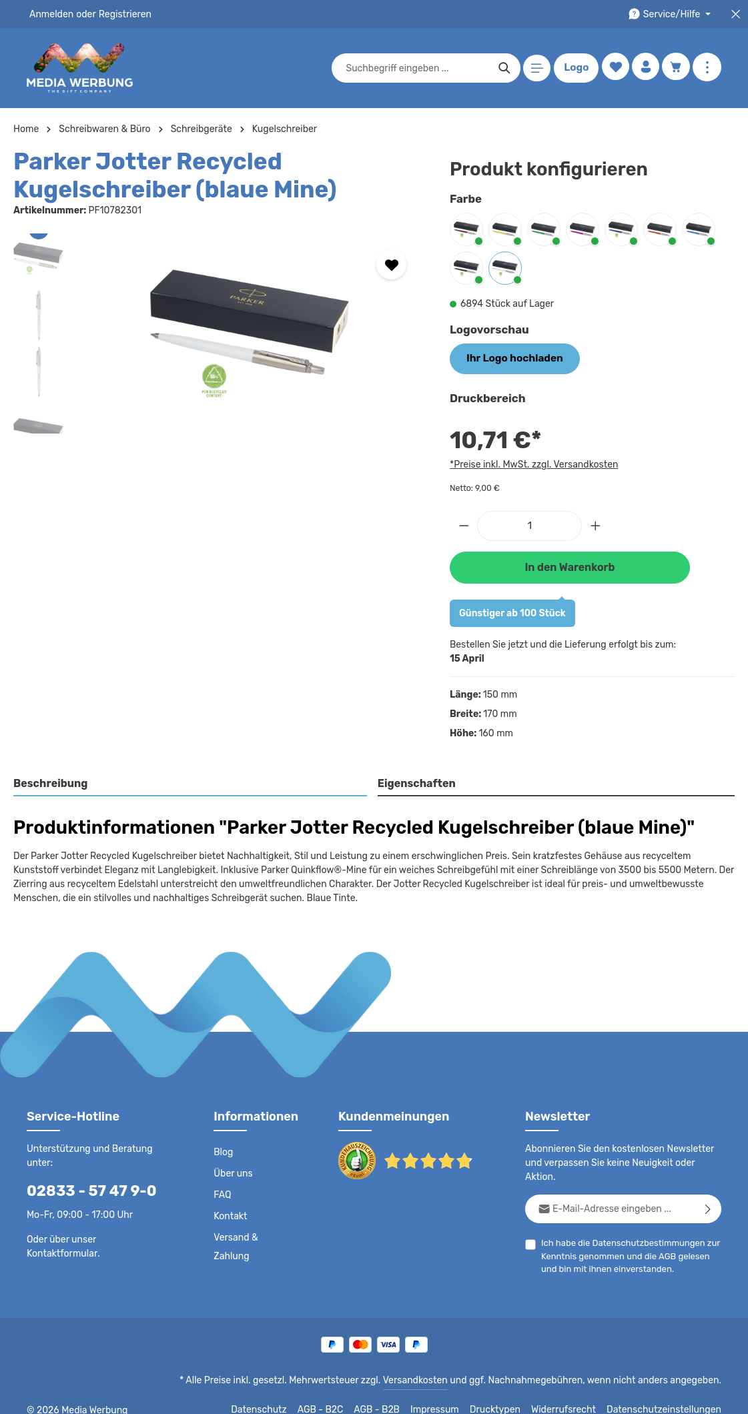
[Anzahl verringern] (464, 524)
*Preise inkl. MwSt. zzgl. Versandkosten (532, 463)
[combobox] (415, 68)
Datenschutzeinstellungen (668, 1394)
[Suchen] (502, 68)
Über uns (233, 1171)
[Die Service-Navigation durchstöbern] (672, 14)
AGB (663, 1240)
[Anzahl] (529, 524)
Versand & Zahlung (235, 1244)
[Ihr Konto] (644, 68)
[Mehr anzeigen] (707, 68)
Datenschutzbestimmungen (644, 1226)
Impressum (451, 1394)
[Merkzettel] (613, 68)
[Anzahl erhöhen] (596, 524)
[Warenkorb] (675, 68)
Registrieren (120, 14)
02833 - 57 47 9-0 (84, 1188)
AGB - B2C (338, 1394)
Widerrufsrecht (573, 1394)
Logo (574, 68)
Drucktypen (508, 1394)
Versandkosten (429, 1364)
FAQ (223, 1192)
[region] (218, 333)
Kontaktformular (60, 1250)
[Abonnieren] (708, 1192)
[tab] (190, 782)
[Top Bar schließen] (735, 14)
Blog (223, 1150)
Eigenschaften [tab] (414, 780)
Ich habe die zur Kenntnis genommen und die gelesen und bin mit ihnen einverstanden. (626, 1238)
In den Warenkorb (570, 564)
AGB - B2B (394, 1394)
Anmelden (50, 14)
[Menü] (534, 68)
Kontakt (229, 1214)
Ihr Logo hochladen (509, 357)
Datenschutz (278, 1394)
